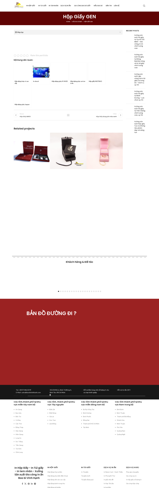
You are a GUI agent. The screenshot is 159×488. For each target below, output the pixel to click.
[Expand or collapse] (120, 32)
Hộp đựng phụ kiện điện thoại (57, 476)
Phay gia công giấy (132, 472)
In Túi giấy (84, 472)
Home (68, 21)
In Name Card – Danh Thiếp (113, 472)
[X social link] (25, 483)
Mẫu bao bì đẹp (77, 21)
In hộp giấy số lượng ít (133, 480)
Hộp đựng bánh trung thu (56, 483)
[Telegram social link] (35, 483)
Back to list (68, 115)
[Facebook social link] (22, 483)
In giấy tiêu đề (109, 480)
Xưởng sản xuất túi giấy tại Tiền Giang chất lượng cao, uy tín (139, 110)
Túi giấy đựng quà (87, 480)
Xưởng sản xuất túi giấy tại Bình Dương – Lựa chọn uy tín (139, 95)
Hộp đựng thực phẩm (54, 472)
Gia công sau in (131, 476)
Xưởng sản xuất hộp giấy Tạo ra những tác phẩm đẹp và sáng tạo (139, 126)
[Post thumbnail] (129, 42)
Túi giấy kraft (85, 476)
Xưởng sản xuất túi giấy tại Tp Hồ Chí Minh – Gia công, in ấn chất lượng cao (139, 41)
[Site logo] (19, 6)
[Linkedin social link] (31, 483)
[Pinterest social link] (28, 483)
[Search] (144, 6)
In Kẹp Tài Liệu (109, 483)
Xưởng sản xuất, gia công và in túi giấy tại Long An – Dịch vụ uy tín (139, 79)
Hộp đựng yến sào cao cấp (56, 480)
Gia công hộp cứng (132, 483)
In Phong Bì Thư (109, 476)
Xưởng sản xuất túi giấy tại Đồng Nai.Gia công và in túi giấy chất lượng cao (139, 61)
